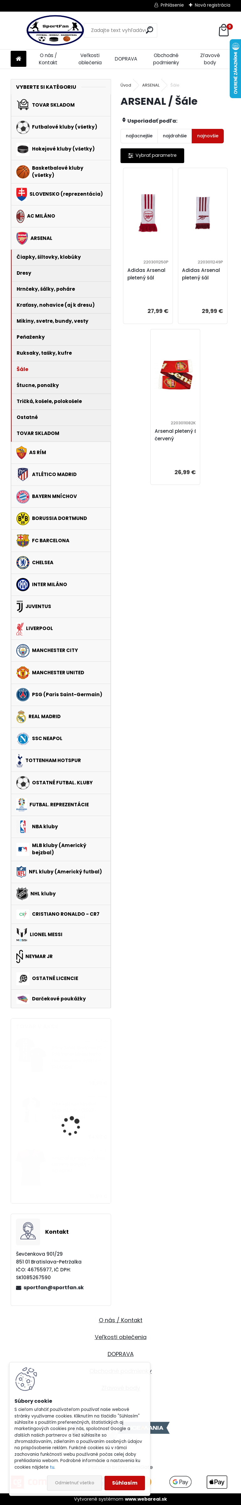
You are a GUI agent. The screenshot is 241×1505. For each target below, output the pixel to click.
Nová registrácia (212, 5)
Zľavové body (210, 59)
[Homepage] (18, 59)
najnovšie (207, 136)
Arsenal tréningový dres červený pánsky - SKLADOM (78, 1164)
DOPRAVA (126, 59)
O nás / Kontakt (48, 59)
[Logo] (54, 30)
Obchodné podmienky (166, 59)
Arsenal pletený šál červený (178, 435)
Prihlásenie (172, 5)
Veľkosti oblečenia (90, 59)
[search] (149, 30)
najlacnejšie (139, 136)
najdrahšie (175, 136)
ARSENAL (150, 85)
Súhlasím (124, 1482)
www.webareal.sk (146, 1499)
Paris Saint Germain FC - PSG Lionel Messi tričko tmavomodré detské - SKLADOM (79, 1057)
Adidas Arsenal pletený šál (146, 274)
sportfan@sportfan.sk (54, 1287)
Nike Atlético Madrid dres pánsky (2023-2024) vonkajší (74, 1110)
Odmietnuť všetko (74, 1483)
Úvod (125, 85)
